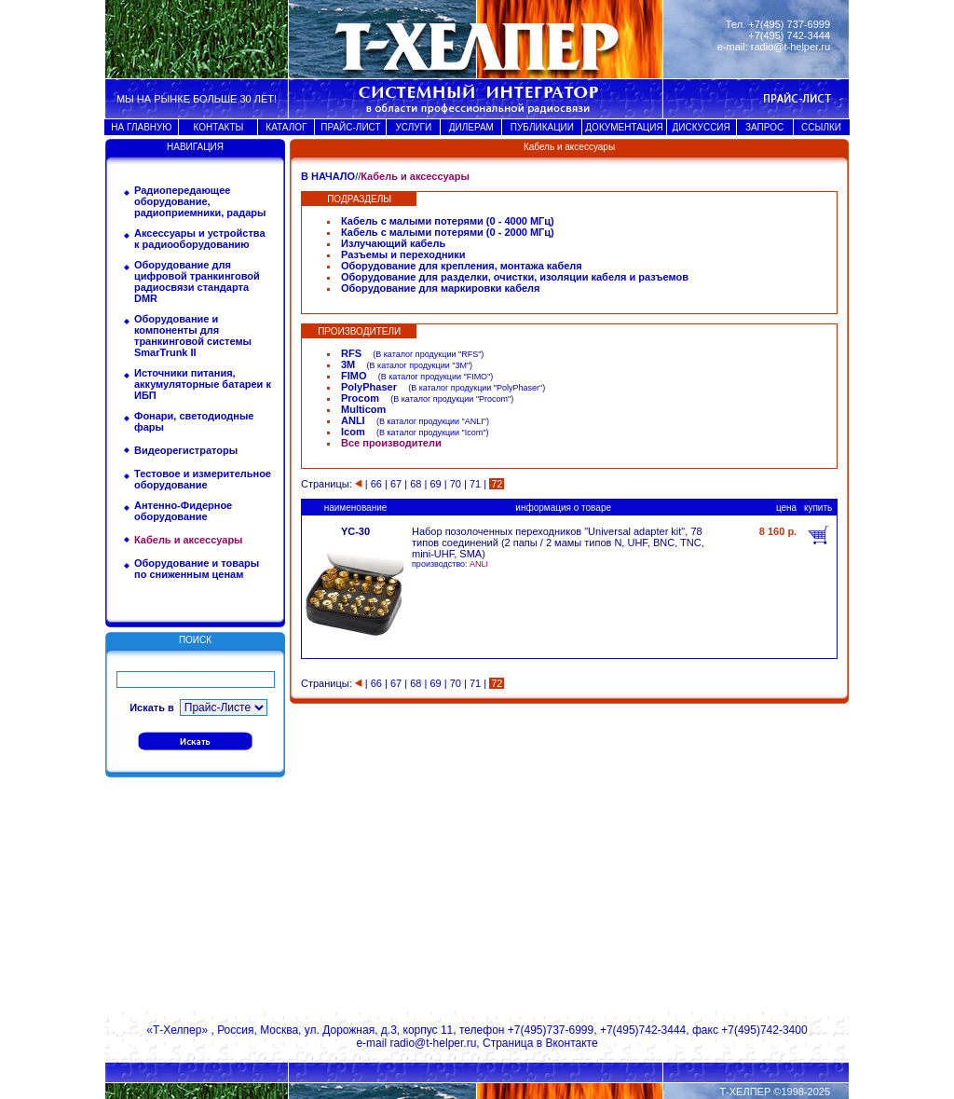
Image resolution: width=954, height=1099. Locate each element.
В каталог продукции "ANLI (431, 421)
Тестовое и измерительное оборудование (202, 479)
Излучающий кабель (393, 243)
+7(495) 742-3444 (789, 35)
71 (475, 483)
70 (455, 483)
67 (396, 483)
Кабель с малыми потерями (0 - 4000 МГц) (447, 221)
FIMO (354, 375)
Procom (360, 398)
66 (376, 483)
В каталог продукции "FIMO (434, 376)
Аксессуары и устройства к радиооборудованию (200, 238)
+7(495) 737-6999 (789, 24)
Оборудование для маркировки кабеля (440, 288)
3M (348, 364)
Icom (353, 431)
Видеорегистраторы (186, 450)
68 (415, 483)
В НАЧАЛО (328, 176)
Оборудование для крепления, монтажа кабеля (461, 265)
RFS (351, 353)
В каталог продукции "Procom (450, 399)
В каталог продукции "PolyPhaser (475, 387)
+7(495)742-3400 (764, 1030)
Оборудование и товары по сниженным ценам (196, 568)
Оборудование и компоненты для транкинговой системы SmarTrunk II (193, 335)
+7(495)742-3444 (643, 1030)
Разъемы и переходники (403, 254)
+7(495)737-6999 (550, 1030)
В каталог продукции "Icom (431, 432)
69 (435, 483)
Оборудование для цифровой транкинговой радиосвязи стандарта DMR (197, 281)
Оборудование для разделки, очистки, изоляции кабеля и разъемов (514, 276)
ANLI (353, 420)
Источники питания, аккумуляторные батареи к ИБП (202, 384)
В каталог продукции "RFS (426, 354)
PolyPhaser (369, 386)
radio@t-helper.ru (790, 46)
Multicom (363, 409)
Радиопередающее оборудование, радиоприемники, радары (200, 201)
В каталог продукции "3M (418, 365)
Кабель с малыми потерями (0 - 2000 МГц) (447, 232)
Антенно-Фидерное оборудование (183, 511)
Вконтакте (571, 1043)
